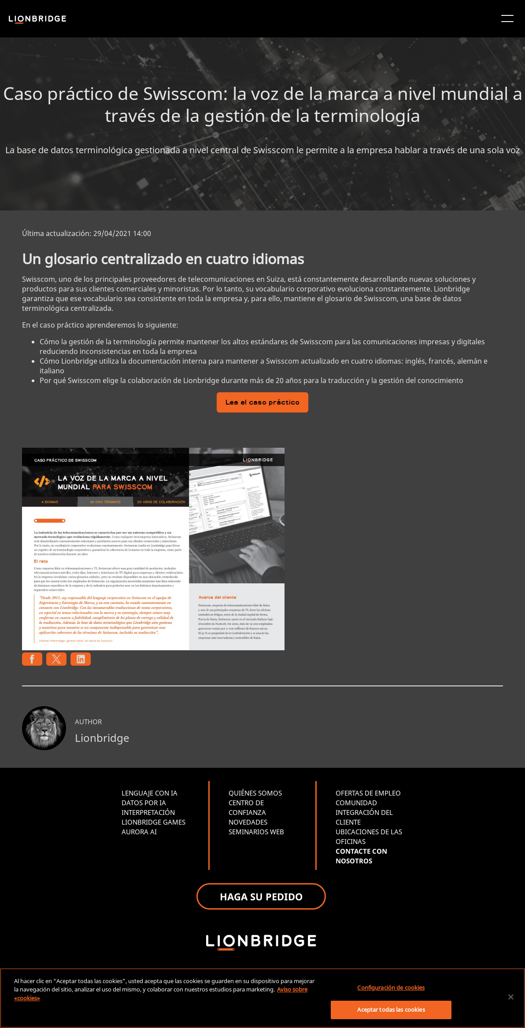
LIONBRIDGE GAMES (153, 822)
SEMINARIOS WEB (256, 831)
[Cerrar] (511, 996)
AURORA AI (139, 831)
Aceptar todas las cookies (391, 1009)
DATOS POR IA (144, 802)
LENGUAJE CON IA (149, 793)
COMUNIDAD (356, 802)
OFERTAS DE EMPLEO (368, 793)
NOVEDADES (248, 822)
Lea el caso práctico (262, 403)
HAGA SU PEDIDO (261, 896)
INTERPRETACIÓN (148, 812)
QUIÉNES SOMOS (255, 793)
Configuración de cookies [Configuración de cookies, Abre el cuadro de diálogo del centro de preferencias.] (391, 987)
